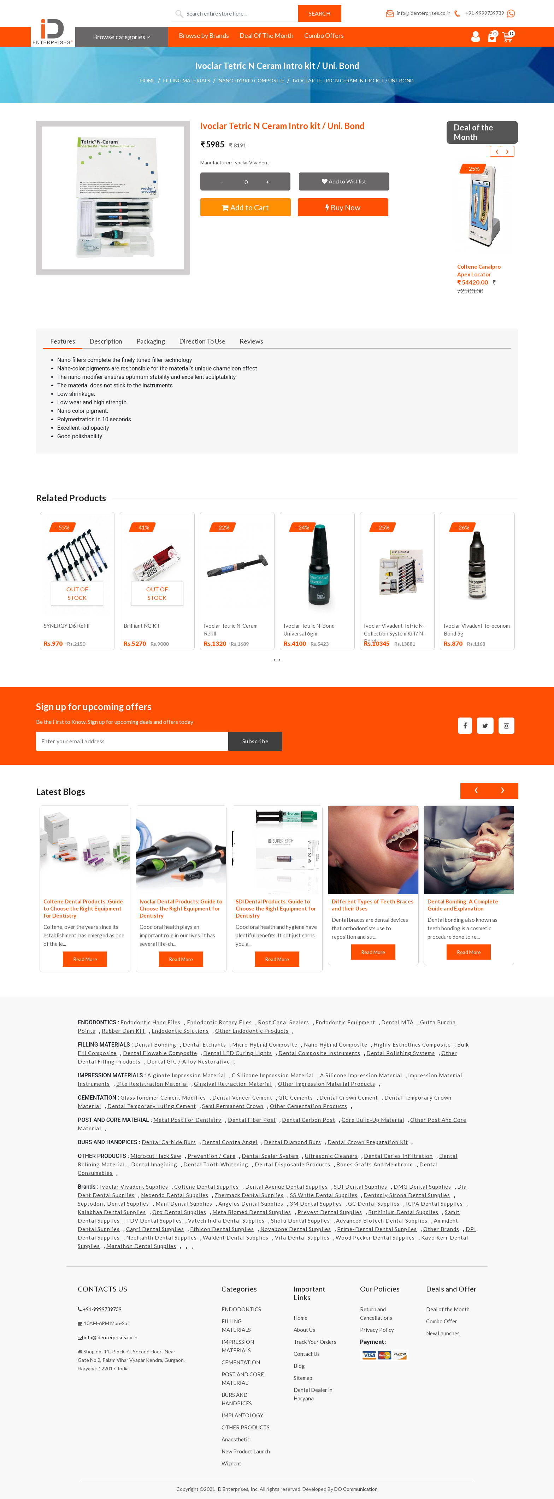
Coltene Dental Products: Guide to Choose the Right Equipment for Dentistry (83, 908)
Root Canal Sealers (283, 1022)
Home (147, 80)
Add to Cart (245, 207)
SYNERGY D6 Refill (66, 625)
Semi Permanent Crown (233, 1106)
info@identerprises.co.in (417, 13)
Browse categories (122, 37)
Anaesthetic (236, 1439)
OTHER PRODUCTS (246, 1427)
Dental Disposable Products (292, 1164)
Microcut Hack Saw (155, 1156)
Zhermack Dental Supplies (249, 1195)
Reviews (251, 341)
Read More (85, 959)
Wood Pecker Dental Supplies (375, 1237)
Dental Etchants (204, 1044)
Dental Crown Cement (348, 1097)
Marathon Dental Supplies (141, 1246)
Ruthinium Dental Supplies (403, 1212)
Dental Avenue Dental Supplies (286, 1186)
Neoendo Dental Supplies (174, 1195)
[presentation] (497, 151)
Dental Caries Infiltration (398, 1156)
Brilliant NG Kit (142, 625)
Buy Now (342, 207)
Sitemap (303, 1378)
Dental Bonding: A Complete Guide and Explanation (463, 905)
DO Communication (356, 1489)
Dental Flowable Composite (160, 1053)
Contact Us (307, 1354)
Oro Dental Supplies (179, 1212)
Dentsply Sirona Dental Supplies (407, 1195)
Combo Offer (441, 1321)
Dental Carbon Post (308, 1120)
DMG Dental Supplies (422, 1186)
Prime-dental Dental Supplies (377, 1229)
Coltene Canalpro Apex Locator (479, 270)
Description (105, 341)
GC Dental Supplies (374, 1203)
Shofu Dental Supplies (300, 1220)
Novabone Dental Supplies (295, 1229)
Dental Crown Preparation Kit (368, 1142)
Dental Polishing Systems (400, 1053)
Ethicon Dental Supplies (222, 1229)
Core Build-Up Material (373, 1120)
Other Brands (441, 1229)
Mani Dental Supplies (183, 1203)
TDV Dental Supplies (154, 1220)
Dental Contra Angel (230, 1142)
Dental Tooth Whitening (215, 1164)
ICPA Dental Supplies (434, 1203)
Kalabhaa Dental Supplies (112, 1212)
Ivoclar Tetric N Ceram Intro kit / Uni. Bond (353, 80)
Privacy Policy (377, 1330)
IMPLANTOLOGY (242, 1415)
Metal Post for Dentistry (187, 1120)
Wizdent (231, 1463)
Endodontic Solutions (180, 1030)
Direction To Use (202, 341)
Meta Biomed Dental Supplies (251, 1212)
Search (320, 13)
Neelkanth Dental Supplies (161, 1237)
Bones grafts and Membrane (374, 1164)
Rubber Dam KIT (124, 1030)
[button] (113, 198)
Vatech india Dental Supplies (226, 1220)
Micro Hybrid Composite (264, 1044)
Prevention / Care (212, 1156)
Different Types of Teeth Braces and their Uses (372, 905)
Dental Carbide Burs (169, 1142)
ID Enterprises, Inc (237, 1489)
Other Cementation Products (308, 1106)
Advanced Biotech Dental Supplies (382, 1220)
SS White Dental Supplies (324, 1195)
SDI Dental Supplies (360, 1186)
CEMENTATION (241, 1362)
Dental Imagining (154, 1164)
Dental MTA (397, 1022)
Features (62, 341)
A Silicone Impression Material (361, 1075)
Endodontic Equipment (345, 1022)
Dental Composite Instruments (319, 1053)
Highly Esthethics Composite (412, 1044)
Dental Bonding (155, 1044)
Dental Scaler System (270, 1156)
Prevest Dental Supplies (329, 1212)
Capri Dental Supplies (155, 1229)
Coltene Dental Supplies (206, 1186)
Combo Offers (324, 35)
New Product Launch (246, 1451)
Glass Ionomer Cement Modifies (163, 1097)
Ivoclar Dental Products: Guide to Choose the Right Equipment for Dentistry (181, 908)
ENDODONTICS (241, 1309)
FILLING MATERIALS (186, 80)
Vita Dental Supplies (302, 1237)
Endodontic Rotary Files (219, 1022)
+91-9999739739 (478, 13)
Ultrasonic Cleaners (331, 1156)
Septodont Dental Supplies (113, 1203)
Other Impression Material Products (326, 1084)
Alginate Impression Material (186, 1075)
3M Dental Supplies (316, 1203)
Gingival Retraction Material (233, 1084)
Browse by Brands (204, 35)
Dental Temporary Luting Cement (151, 1106)
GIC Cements (295, 1097)
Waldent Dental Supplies (236, 1237)
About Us (304, 1330)
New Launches (443, 1333)
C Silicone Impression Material (273, 1075)
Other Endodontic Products (252, 1030)
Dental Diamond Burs (292, 1142)
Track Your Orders (315, 1342)
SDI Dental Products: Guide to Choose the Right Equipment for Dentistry (276, 908)
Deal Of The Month (267, 35)
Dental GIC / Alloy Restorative (188, 1061)
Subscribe (255, 741)
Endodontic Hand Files (150, 1022)
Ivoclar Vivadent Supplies (134, 1186)
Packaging (150, 341)
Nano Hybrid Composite (251, 80)
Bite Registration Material (152, 1084)
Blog (299, 1366)
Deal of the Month (448, 1309)
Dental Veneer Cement (242, 1097)
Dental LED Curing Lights (237, 1053)
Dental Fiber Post (252, 1120)
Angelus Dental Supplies (250, 1203)
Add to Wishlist (344, 181)
